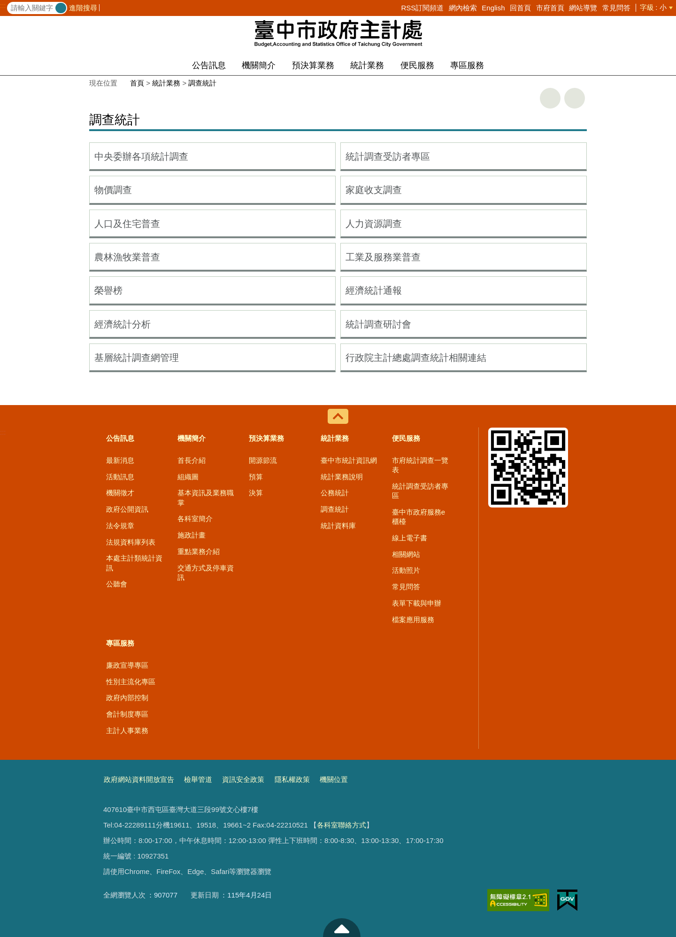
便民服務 (417, 65)
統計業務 (367, 65)
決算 (256, 493)
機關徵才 (120, 493)
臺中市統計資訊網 (349, 460)
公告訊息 (209, 65)
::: (3, 5)
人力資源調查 (374, 224)
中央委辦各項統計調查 (141, 156)
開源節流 (263, 460)
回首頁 (520, 8)
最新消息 (120, 460)
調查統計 (202, 83)
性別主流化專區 (130, 682)
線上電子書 (409, 538)
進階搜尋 (83, 7)
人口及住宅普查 (127, 224)
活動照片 (406, 570)
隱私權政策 (292, 779)
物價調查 (113, 190)
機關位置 (334, 779)
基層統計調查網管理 (136, 357)
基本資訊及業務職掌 (205, 497)
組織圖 (188, 477)
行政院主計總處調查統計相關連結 (416, 357)
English (493, 8)
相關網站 (406, 554)
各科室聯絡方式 (341, 825)
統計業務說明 (342, 477)
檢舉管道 (198, 779)
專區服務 (467, 65)
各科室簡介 (195, 519)
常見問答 (616, 8)
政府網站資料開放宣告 (139, 779)
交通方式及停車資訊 (205, 572)
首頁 (137, 83)
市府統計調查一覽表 (420, 465)
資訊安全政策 (243, 779)
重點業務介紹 (198, 551)
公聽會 (116, 584)
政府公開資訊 (127, 509)
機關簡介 (259, 65)
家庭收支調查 (374, 190)
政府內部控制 (127, 698)
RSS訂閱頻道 (422, 8)
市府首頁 (550, 8)
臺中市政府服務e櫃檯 (418, 516)
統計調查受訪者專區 (388, 156)
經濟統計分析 (122, 324)
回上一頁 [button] (574, 98)
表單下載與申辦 (416, 603)
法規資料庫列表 (130, 542)
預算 (256, 477)
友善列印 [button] (550, 98)
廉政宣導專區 (127, 665)
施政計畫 (191, 535)
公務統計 (335, 493)
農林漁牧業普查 (127, 257)
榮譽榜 (108, 290)
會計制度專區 (127, 714)
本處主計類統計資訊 (134, 562)
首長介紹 (191, 460)
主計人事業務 (127, 730)
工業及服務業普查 (383, 257)
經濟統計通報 (374, 290)
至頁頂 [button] (342, 927)
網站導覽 (583, 8)
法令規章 (120, 526)
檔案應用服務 (413, 620)
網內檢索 (463, 8)
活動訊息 (120, 477)
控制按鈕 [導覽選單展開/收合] (338, 416)
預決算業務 (313, 65)
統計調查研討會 (378, 324)
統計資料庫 (338, 526)
